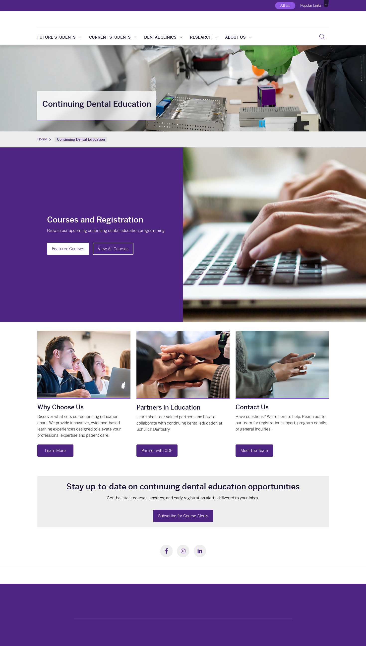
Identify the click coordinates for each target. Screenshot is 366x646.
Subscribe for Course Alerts (183, 516)
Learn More (55, 450)
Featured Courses (68, 248)
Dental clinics (163, 37)
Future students (59, 37)
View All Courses (113, 248)
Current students (113, 37)
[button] (326, 3)
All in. (285, 5)
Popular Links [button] (310, 5)
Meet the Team (254, 450)
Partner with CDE (157, 450)
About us (238, 37)
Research (204, 37)
